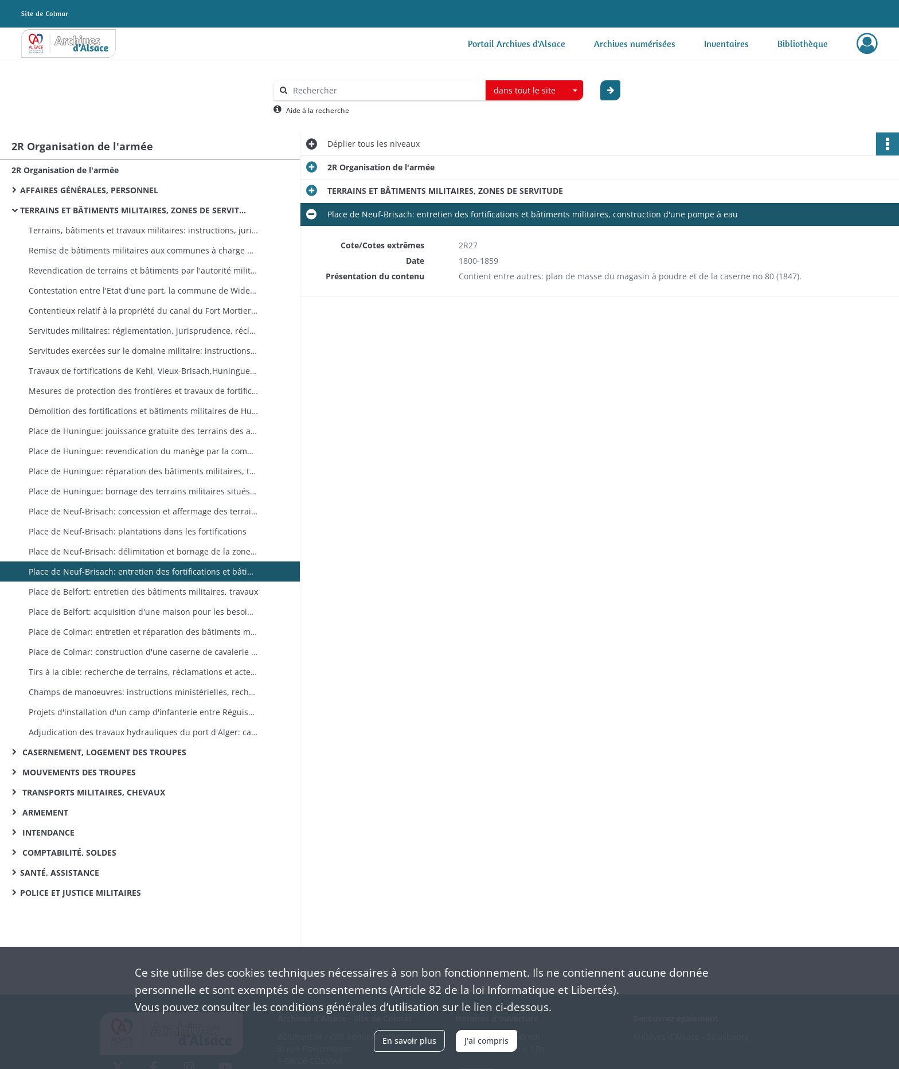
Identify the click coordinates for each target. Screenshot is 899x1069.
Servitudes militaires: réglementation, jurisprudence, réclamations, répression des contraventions (143, 330)
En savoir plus (409, 1040)
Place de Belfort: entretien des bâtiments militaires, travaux (143, 591)
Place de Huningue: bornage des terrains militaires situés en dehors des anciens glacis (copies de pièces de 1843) (143, 491)
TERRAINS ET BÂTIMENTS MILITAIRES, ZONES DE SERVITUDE (134, 210)
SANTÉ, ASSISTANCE (59, 872)
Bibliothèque (802, 43)
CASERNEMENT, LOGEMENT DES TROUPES (103, 752)
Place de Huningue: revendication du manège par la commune (143, 451)
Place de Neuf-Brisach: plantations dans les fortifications (138, 531)
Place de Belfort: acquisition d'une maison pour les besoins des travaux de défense (143, 611)
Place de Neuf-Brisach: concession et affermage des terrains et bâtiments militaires (143, 511)
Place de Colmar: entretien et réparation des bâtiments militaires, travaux (143, 631)
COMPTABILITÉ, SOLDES (68, 852)
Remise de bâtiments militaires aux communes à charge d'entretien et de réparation (143, 250)
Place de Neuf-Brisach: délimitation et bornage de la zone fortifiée (143, 551)
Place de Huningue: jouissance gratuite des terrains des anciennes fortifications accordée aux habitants (143, 431)
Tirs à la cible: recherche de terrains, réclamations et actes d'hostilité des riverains (143, 671)
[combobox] (534, 90)
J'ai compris (486, 1040)
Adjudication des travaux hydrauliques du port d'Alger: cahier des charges (143, 732)
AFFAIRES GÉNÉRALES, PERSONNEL (89, 190)
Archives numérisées (634, 43)
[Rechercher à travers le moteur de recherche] (385, 90)
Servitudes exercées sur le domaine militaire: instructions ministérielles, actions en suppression (143, 350)
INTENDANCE (47, 832)
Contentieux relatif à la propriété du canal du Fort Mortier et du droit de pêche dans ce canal (143, 310)
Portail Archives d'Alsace (516, 43)
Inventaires (726, 43)
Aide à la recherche (317, 110)
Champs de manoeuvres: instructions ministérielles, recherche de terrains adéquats (143, 691)
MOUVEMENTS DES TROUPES (78, 772)
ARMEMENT (44, 812)
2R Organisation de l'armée (65, 170)
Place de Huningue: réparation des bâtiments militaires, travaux (143, 471)
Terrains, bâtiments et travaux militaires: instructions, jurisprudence (143, 230)
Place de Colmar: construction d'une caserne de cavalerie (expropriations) (143, 651)
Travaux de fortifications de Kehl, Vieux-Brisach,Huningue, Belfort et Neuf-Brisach (143, 370)
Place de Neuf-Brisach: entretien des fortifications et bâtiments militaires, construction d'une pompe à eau (143, 571)
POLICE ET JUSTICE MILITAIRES (80, 892)
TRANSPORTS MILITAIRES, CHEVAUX (92, 792)
